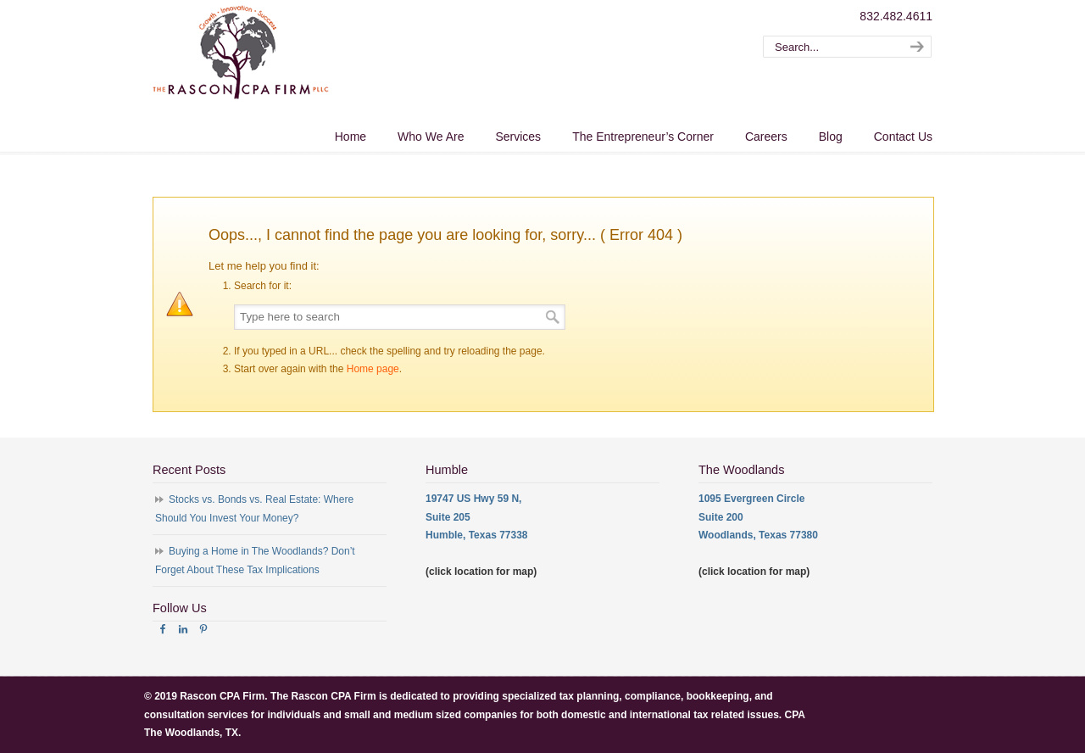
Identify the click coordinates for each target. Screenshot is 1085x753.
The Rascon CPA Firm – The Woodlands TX (241, 52)
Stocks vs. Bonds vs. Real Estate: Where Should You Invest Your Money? (254, 509)
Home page (373, 369)
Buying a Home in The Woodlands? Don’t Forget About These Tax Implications (255, 560)
